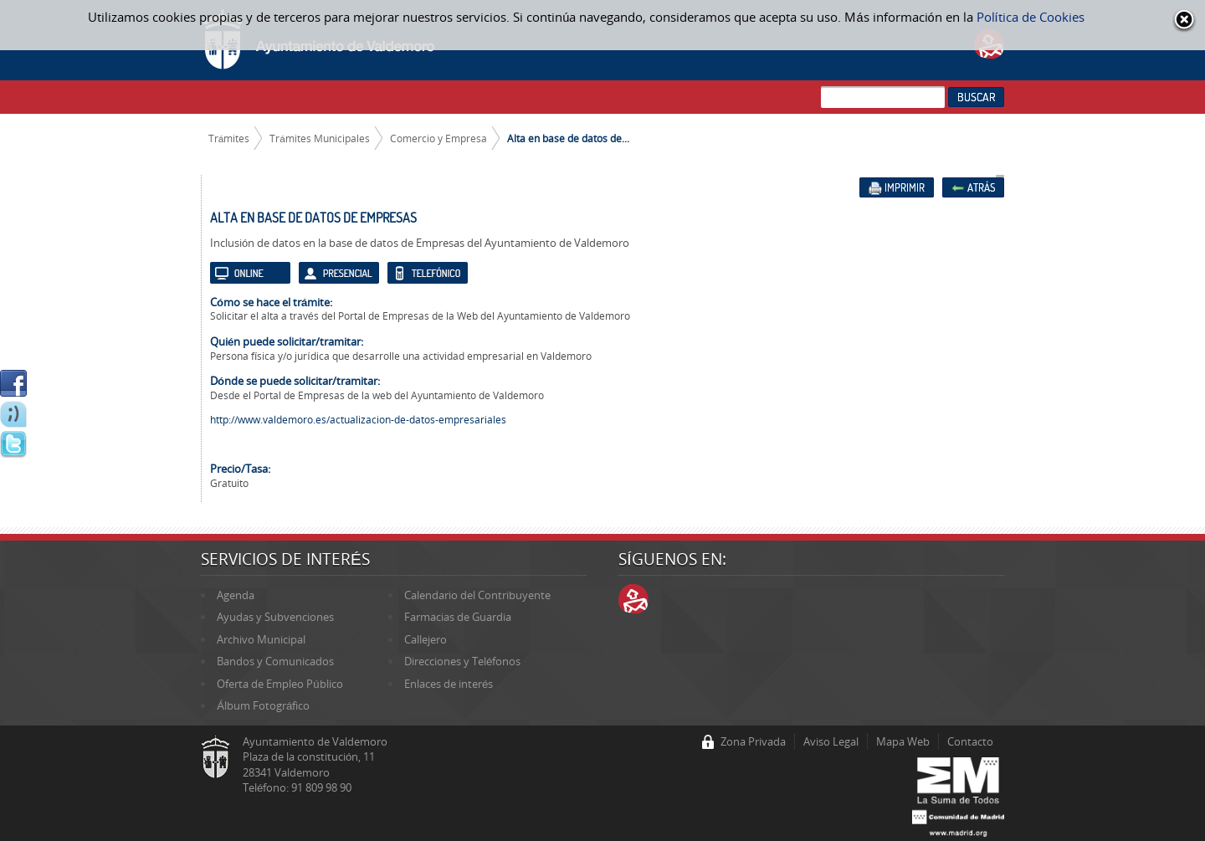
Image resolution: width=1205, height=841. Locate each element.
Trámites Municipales (319, 138)
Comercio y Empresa (438, 138)
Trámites (229, 138)
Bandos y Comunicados (275, 661)
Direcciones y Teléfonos (462, 661)
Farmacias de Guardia (457, 616)
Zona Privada (753, 741)
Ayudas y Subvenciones (275, 616)
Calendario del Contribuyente (477, 595)
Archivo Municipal (261, 639)
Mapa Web (903, 741)
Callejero (425, 639)
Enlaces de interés (448, 683)
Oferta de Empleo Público (279, 683)
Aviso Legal (831, 741)
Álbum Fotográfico (263, 705)
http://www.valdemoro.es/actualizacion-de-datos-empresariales (358, 420)
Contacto (970, 741)
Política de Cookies (1030, 16)
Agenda (235, 595)
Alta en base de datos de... (568, 138)
